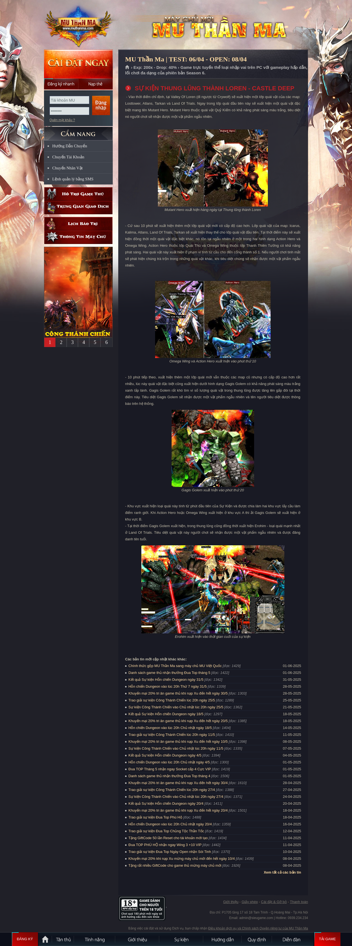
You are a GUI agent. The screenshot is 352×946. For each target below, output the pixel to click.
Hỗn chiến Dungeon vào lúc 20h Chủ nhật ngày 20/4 (170, 824)
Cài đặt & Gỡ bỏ (274, 902)
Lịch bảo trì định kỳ (78, 224)
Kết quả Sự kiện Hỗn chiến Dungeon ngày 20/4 (166, 803)
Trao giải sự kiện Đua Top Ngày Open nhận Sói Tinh (169, 852)
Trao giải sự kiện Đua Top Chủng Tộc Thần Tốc (166, 831)
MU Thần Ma (78, 25)
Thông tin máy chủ (78, 237)
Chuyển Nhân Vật (67, 168)
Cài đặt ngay (78, 64)
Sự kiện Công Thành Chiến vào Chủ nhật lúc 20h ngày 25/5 (175, 707)
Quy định (257, 939)
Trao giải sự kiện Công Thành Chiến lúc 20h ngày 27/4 (171, 790)
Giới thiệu (230, 902)
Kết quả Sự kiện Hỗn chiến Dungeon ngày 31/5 (166, 679)
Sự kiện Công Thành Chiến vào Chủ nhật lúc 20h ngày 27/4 (175, 797)
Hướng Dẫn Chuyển (69, 146)
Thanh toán (299, 902)
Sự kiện (182, 939)
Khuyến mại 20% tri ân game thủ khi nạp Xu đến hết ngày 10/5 (178, 741)
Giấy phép (249, 902)
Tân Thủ (63, 939)
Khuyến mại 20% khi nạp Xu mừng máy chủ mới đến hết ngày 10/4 (181, 858)
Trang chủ (127, 67)
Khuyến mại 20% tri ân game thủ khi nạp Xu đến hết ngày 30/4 (178, 783)
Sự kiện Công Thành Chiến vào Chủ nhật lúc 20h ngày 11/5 (175, 748)
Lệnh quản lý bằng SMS (73, 179)
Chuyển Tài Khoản (68, 157)
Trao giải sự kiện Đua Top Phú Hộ (155, 817)
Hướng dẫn (223, 939)
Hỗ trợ (78, 194)
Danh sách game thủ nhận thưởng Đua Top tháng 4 (169, 776)
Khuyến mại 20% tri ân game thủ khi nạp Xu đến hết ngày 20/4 (178, 810)
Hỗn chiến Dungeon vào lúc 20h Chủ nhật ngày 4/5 (169, 762)
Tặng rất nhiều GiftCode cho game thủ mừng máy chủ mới (174, 865)
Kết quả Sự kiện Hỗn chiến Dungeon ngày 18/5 (166, 714)
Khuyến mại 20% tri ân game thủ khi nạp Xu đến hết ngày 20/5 (178, 721)
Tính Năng (95, 939)
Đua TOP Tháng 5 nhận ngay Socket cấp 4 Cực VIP (169, 769)
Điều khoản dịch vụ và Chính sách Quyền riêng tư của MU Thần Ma (258, 928)
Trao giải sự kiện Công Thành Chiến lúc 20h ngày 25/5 (171, 700)
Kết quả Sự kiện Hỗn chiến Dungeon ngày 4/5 (164, 755)
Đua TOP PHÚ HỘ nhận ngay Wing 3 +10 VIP (165, 845)
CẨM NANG (78, 131)
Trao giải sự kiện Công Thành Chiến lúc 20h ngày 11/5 (171, 735)
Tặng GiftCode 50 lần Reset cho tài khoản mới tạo (168, 838)
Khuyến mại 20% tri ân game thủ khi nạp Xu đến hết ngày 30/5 (178, 693)
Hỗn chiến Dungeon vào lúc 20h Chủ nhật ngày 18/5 (170, 728)
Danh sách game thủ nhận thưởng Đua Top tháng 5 (169, 673)
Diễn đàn (293, 939)
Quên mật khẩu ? (62, 120)
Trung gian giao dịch (78, 207)
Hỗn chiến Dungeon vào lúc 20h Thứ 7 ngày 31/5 (167, 686)
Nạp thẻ (95, 84)
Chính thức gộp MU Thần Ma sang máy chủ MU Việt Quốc (175, 666)
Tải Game (327, 939)
